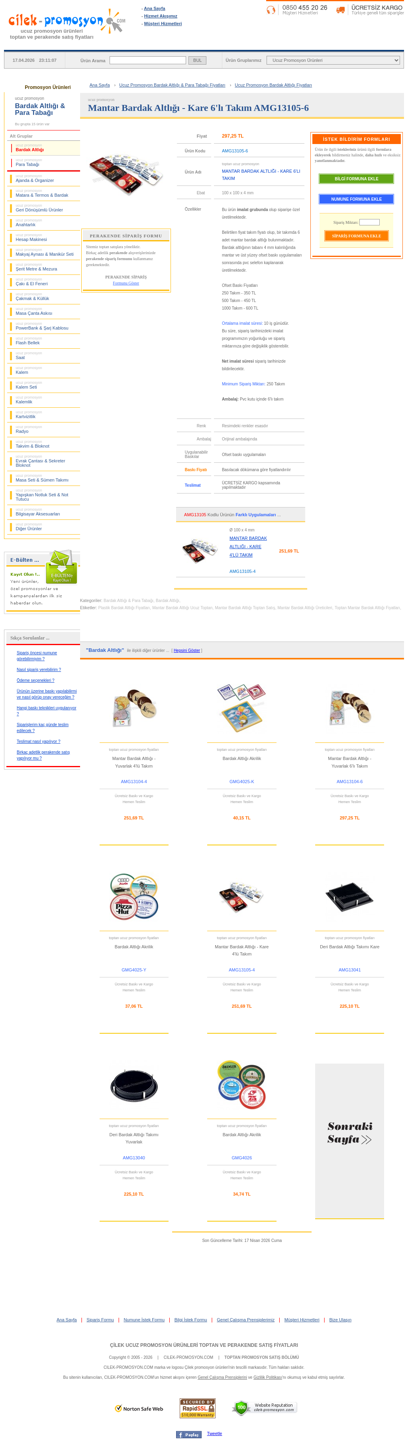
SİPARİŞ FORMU (240, 43)
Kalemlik (29, 399)
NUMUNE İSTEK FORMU (305, 43)
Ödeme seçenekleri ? (36, 680)
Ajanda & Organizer (35, 178)
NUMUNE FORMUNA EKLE (357, 199)
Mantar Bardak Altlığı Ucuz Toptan (182, 608)
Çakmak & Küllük (32, 296)
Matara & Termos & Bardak (42, 193)
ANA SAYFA (174, 43)
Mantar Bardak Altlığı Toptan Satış (245, 608)
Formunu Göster (126, 283)
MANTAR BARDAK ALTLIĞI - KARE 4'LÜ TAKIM (248, 546)
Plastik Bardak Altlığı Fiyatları (124, 608)
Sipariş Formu (100, 1319)
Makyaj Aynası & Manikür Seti (45, 252)
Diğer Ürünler (29, 526)
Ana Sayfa (154, 8)
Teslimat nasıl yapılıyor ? (39, 741)
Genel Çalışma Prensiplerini (222, 1377)
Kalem (29, 370)
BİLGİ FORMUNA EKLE (357, 179)
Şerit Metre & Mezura (36, 267)
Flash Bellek (29, 340)
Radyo (29, 429)
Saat (29, 355)
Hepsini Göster (187, 650)
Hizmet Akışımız (160, 16)
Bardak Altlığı (30, 147)
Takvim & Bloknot (32, 444)
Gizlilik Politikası (267, 1377)
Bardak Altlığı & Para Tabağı (128, 600)
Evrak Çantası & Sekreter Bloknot (40, 461)
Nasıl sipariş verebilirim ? (39, 669)
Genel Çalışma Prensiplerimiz (246, 1319)
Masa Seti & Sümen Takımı (42, 478)
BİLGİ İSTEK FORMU (371, 43)
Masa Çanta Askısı (34, 311)
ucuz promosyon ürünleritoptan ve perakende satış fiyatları (52, 34)
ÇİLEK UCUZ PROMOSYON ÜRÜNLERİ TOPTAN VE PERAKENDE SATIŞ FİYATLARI (204, 1345)
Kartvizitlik (29, 414)
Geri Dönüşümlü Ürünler (39, 207)
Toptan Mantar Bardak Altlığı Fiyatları (367, 608)
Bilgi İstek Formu (191, 1319)
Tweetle (214, 1433)
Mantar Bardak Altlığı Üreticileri (305, 608)
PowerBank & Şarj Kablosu (42, 326)
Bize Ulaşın (340, 1319)
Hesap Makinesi (31, 237)
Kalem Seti (29, 385)
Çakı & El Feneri (32, 281)
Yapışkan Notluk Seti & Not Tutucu (42, 494)
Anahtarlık (29, 222)
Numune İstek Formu (144, 1319)
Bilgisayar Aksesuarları (38, 511)
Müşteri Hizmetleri (163, 23)
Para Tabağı (29, 162)
